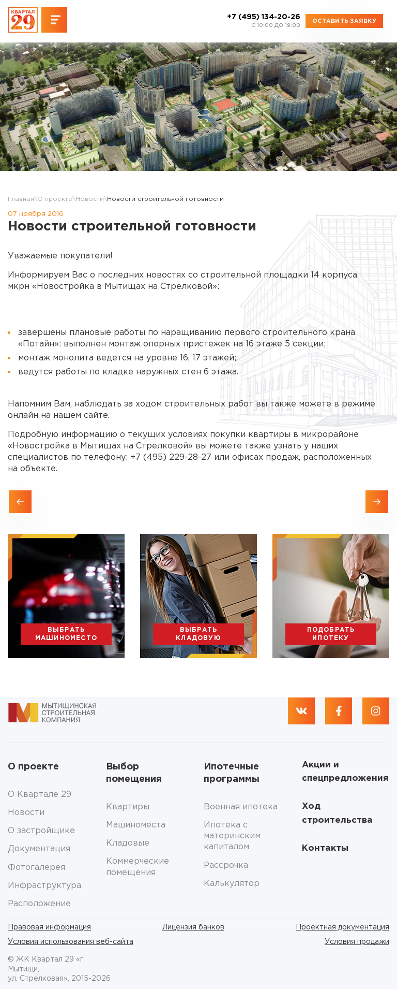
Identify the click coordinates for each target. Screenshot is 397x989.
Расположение (39, 904)
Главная (21, 199)
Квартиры (127, 807)
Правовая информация (49, 927)
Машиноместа (135, 825)
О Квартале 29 (39, 794)
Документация (39, 849)
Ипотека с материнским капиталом (232, 836)
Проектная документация (342, 927)
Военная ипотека (241, 807)
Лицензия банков (193, 927)
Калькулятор (231, 884)
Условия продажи (357, 942)
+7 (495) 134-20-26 (263, 21)
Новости (89, 199)
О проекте (54, 199)
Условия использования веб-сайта (70, 942)
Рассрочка (226, 865)
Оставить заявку (344, 21)
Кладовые (127, 843)
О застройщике (41, 831)
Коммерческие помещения (137, 866)
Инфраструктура (44, 886)
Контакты (325, 848)
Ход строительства (337, 813)
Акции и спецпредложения (345, 771)
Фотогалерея (36, 867)
